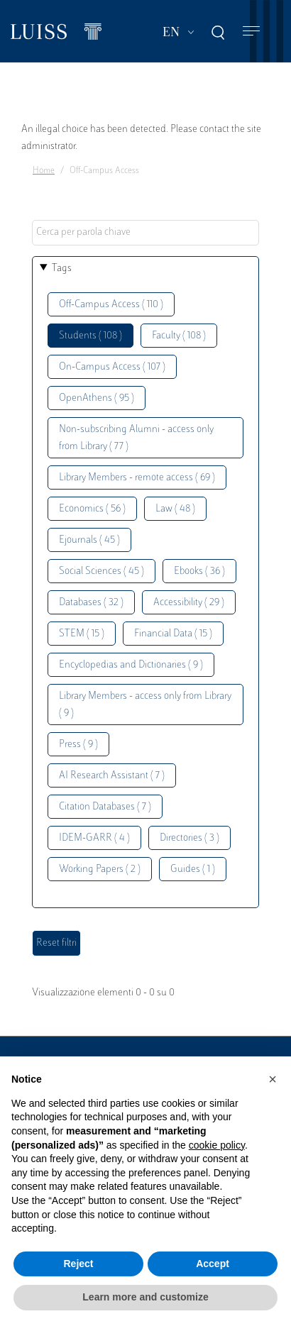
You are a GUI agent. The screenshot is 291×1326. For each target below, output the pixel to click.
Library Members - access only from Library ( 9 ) (145, 705)
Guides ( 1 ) (192, 869)
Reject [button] (78, 1263)
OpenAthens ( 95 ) (96, 398)
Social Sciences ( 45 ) (101, 571)
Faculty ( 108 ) (179, 336)
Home (44, 171)
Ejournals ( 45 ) (89, 540)
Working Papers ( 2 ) (100, 869)
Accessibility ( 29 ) (188, 602)
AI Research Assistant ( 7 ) (112, 775)
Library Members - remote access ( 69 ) (137, 478)
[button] (272, 1079)
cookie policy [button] (217, 1145)
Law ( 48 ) (175, 509)
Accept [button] (212, 1263)
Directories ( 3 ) (189, 838)
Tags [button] (62, 268)
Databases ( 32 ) (91, 602)
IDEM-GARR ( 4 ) (94, 838)
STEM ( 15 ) (81, 634)
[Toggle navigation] (251, 31)
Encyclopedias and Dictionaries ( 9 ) (131, 665)
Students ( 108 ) (90, 336)
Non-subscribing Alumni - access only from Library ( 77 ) (136, 438)
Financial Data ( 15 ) (173, 634)
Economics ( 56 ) (92, 509)
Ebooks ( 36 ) (199, 571)
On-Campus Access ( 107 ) (112, 367)
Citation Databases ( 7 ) (105, 807)
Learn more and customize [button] (145, 1297)
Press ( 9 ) (78, 744)
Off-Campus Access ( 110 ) (111, 304)
